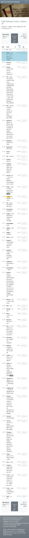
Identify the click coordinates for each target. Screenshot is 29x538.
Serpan (8, 240)
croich (8, 370)
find (12, 214)
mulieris (8, 276)
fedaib (8, 441)
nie (13, 288)
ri (11, 279)
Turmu (8, 421)
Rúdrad (8, 345)
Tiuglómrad (9, 388)
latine (7, 303)
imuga (11, 383)
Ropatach (9, 147)
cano (11, 124)
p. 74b (23, 378)
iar (10, 92)
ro (12, 309)
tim (10, 434)
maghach (11, 284)
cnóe (9, 177)
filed (12, 398)
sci (7, 136)
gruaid (11, 105)
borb (7, 225)
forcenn (8, 365)
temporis (8, 343)
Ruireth (8, 320)
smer (7, 190)
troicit (8, 480)
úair (11, 94)
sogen (8, 217)
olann (7, 182)
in (6, 127)
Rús (7, 105)
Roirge (8, 309)
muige (9, 127)
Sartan (8, 175)
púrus (11, 78)
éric (9, 315)
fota (11, 349)
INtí (13, 80)
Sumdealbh (9, 223)
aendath (11, 103)
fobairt (8, 142)
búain (11, 91)
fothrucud (9, 478)
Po (7, 49)
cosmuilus (10, 399)
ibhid (7, 89)
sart (12, 175)
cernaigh (8, 220)
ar (10, 56)
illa (9, 291)
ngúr (12, 84)
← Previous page (14, 36)
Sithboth (9, 261)
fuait (11, 190)
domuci (11, 134)
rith (7, 321)
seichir (8, 295)
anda (7, 179)
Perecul (8, 62)
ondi (9, 301)
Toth (7, 488)
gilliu (7, 427)
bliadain (8, 180)
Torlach (8, 465)
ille (11, 406)
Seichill (8, 250)
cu (12, 252)
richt (7, 112)
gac (7, 118)
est (10, 80)
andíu (7, 439)
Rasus (8, 299)
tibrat (8, 169)
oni (7, 78)
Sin (7, 156)
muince (12, 156)
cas (7, 339)
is (9, 54)
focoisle (8, 255)
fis (12, 326)
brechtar (8, 99)
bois (7, 56)
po (12, 53)
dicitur (10, 107)
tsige (7, 167)
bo (11, 373)
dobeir (8, 468)
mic (7, 279)
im (10, 359)
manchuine (9, 410)
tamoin (8, 401)
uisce (7, 87)
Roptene (8, 120)
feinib (9, 286)
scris (12, 299)
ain (7, 331)
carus (7, 82)
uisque (8, 94)
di (6, 286)
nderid (8, 367)
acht (7, 103)
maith (10, 483)
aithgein (8, 413)
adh (7, 134)
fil (10, 167)
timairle (8, 437)
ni (12, 127)
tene (12, 187)
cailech (11, 89)
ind (10, 165)
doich (10, 244)
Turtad (8, 416)
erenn (10, 334)
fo (7, 399)
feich (7, 375)
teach (7, 263)
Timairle (8, 432)
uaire (9, 97)
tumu (10, 427)
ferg (7, 317)
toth (7, 491)
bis (7, 184)
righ (7, 265)
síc (10, 406)
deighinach (9, 372)
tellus (7, 457)
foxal (7, 252)
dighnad (10, 85)
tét (9, 383)
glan (11, 77)
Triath (8, 355)
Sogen (8, 214)
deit (7, 429)
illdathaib (8, 101)
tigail (11, 368)
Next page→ (14, 41)
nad (12, 97)
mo (10, 129)
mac (11, 217)
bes (12, 446)
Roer (7, 313)
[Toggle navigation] (26, 2)
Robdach (8, 141)
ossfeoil (8, 234)
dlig (7, 411)
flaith (7, 92)
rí (11, 355)
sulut (10, 206)
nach (11, 351)
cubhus (8, 64)
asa (11, 169)
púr (10, 87)
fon (7, 482)
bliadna (12, 182)
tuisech (10, 470)
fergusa (12, 277)
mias (11, 462)
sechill (8, 253)
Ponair (8, 67)
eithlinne (11, 491)
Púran (12, 96)
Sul (7, 203)
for (9, 184)
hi (11, 321)
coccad (10, 136)
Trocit (8, 475)
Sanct (8, 151)
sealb (11, 295)
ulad (7, 281)
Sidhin (8, 228)
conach (8, 109)
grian (11, 203)
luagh (7, 467)
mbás (7, 393)
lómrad (11, 390)
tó (7, 54)
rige (7, 310)
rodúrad (8, 347)
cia (7, 333)
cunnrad (8, 449)
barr (7, 406)
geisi (7, 138)
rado (12, 301)
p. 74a (23, 196)
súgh (9, 493)
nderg (10, 118)
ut (7, 96)
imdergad (9, 116)
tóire (11, 467)
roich (9, 333)
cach (10, 363)
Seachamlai (9, 268)
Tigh (7, 363)
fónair (11, 69)
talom (8, 456)
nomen (8, 274)
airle (7, 434)
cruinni (7, 200)
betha (8, 91)
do (12, 99)
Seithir (8, 272)
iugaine (10, 331)
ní (13, 410)
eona (11, 126)
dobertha (9, 426)
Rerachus (9, 337)
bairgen (8, 74)
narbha (11, 242)
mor (10, 321)
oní (11, 456)
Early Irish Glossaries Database (10, 2)
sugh (12, 488)
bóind (8, 172)
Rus (10, 112)
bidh (7, 245)
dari (7, 206)
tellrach (12, 457)
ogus (7, 448)
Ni (7, 126)
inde (7, 204)
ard (7, 498)
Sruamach (9, 209)
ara (12, 198)
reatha (8, 60)
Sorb (7, 237)
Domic (12, 435)
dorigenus (9, 451)
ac (9, 70)
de (7, 291)
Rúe (7, 306)
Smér (7, 187)
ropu (10, 149)
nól (12, 92)
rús (11, 111)
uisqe (10, 482)
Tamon (8, 396)
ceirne (10, 138)
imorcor (8, 72)
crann (7, 403)
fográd (8, 398)
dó (9, 288)
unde (7, 80)
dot (13, 426)
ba (8, 244)
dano (7, 114)
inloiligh (8, 293)
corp (12, 475)
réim (8, 459)
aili (7, 352)
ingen (7, 277)
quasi (7, 69)
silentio (8, 360)
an (11, 177)
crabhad (8, 84)
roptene (8, 132)
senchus (8, 328)
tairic (7, 373)
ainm (7, 149)
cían (7, 323)
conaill (8, 219)
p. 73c (23, 49)
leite (10, 279)
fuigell (8, 192)
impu (7, 129)
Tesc (7, 462)
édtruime (9, 58)
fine (11, 468)
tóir (9, 472)
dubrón (8, 446)
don (7, 485)
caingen (11, 339)
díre (10, 411)
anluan (12, 283)
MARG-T (8, 196)
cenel (7, 242)
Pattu (8, 53)
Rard (7, 496)
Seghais (8, 164)
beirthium (9, 444)
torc (11, 357)
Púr (7, 77)
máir (7, 357)
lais (13, 85)
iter (11, 439)
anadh (8, 349)
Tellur (8, 454)
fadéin (10, 429)
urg (9, 126)
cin (12, 380)
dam (12, 228)
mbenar (8, 405)
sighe (11, 263)
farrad (8, 283)
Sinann (8, 159)
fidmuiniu (9, 442)
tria (12, 142)
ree (7, 341)
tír (9, 351)
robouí (11, 281)
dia (10, 403)
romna (8, 111)
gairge (8, 122)
